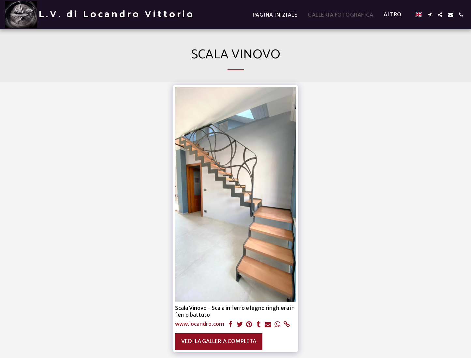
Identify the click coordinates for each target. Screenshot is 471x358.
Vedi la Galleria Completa (218, 341)
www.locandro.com (199, 324)
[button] (429, 14)
